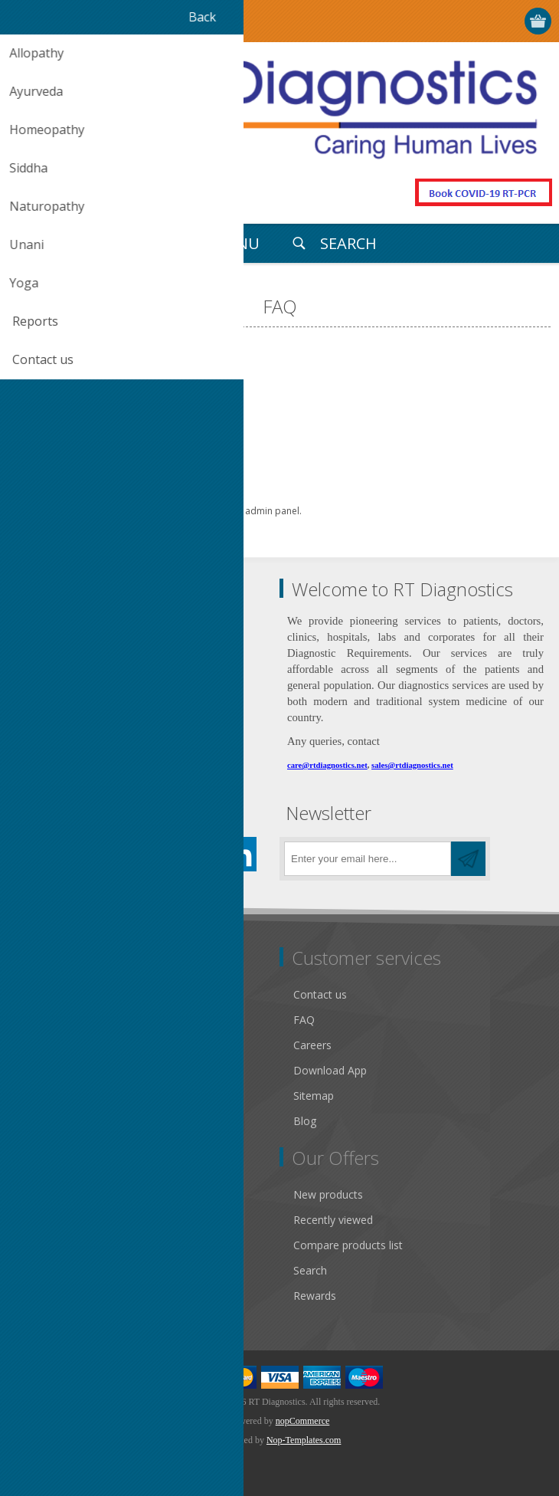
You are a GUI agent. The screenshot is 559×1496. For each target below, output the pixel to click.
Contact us (320, 994)
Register (449, 21)
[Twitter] (71, 854)
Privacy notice (55, 1070)
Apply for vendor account (83, 1295)
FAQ (304, 1019)
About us (43, 1121)
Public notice (52, 994)
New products (328, 1194)
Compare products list (348, 1245)
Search (310, 1270)
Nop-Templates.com (303, 1440)
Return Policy (54, 1045)
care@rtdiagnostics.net (327, 765)
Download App (330, 1070)
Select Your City (420, 21)
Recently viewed (333, 1219)
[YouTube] (197, 854)
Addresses (47, 1219)
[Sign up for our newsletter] (367, 859)
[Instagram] (155, 854)
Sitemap (313, 1095)
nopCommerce (303, 1421)
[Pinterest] (113, 854)
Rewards (314, 1295)
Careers (312, 1045)
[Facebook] (28, 854)
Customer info (57, 1194)
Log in (479, 21)
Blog (304, 1121)
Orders (38, 1245)
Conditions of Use (65, 1095)
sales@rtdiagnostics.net (412, 765)
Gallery (38, 1019)
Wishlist (40, 1270)
